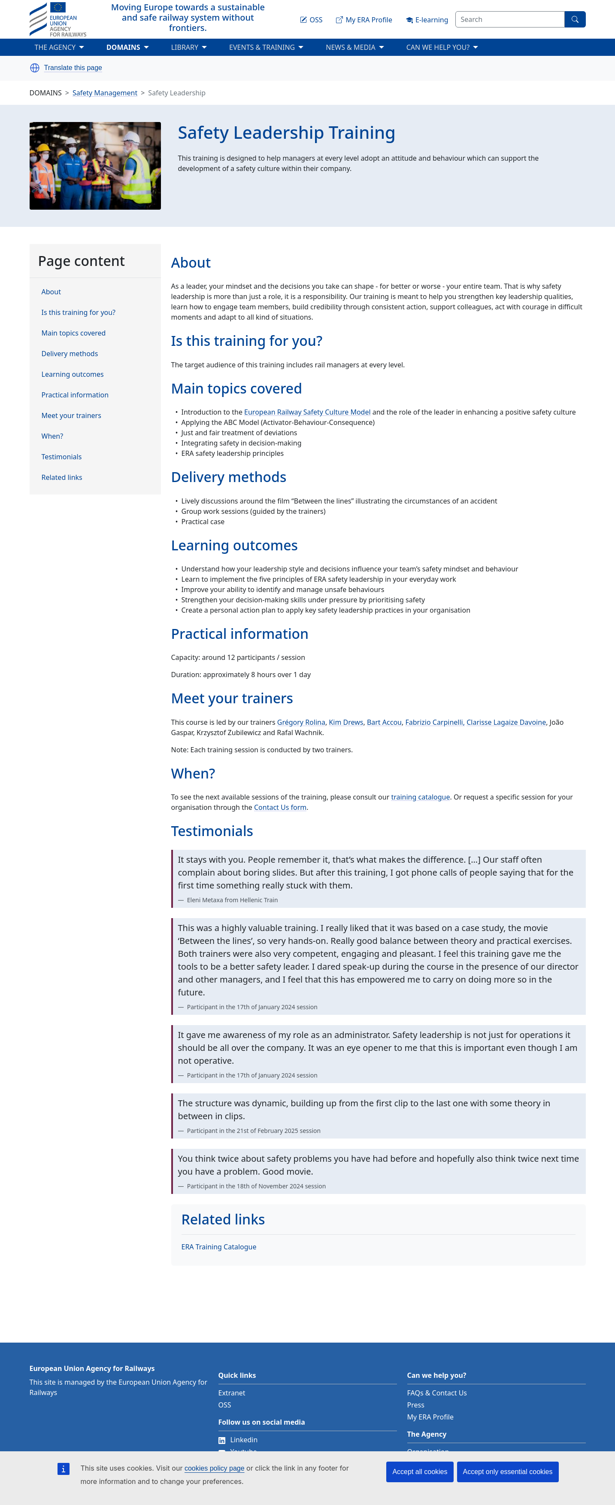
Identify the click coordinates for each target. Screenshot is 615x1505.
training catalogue (420, 797)
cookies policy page (215, 1468)
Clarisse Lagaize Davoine (506, 722)
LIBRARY (184, 47)
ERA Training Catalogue (219, 1247)
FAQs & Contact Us (437, 1393)
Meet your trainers (71, 415)
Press (415, 1405)
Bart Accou (384, 722)
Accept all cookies (419, 1471)
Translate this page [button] (73, 67)
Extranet (231, 1393)
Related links (62, 477)
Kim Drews (346, 722)
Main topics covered (74, 333)
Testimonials (62, 456)
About (51, 291)
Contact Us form (280, 807)
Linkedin (238, 1439)
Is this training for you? (79, 312)
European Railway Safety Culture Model (307, 412)
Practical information (75, 395)
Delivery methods (70, 353)
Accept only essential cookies (508, 1471)
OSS (224, 1405)
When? (53, 436)
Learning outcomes (73, 374)
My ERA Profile (430, 1417)
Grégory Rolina (301, 722)
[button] (35, 68)
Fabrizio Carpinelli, (435, 722)
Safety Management (105, 93)
